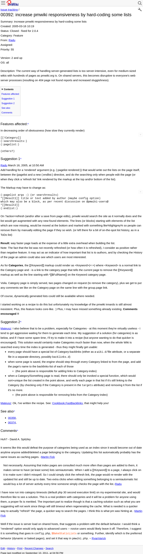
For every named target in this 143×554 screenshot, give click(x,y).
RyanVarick (99, 536)
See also (5, 108)
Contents (9, 89)
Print (19, 546)
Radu (12, 40)
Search (50, 546)
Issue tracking (9, 9)
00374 (12, 421)
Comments (6, 112)
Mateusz (6, 328)
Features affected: (10, 94)
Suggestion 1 (8, 98)
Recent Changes (34, 546)
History (11, 546)
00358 (12, 416)
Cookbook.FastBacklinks (67, 402)
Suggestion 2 (8, 103)
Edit (3, 546)
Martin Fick (48, 455)
